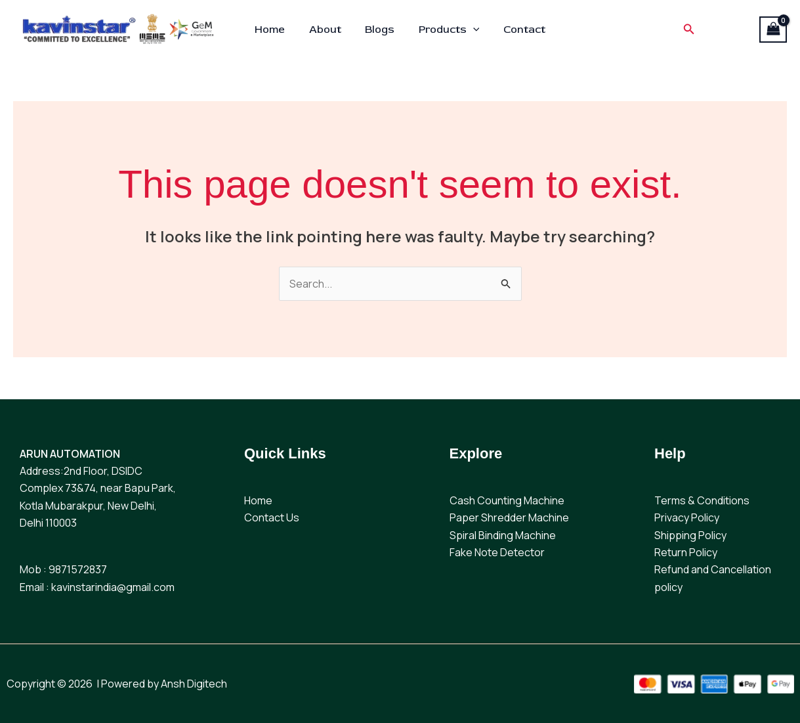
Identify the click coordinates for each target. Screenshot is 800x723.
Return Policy (685, 552)
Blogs (379, 29)
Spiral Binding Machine (503, 535)
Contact (518, 29)
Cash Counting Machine (507, 500)
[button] (682, 29)
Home (276, 29)
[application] (469, 30)
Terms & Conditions (701, 500)
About (328, 29)
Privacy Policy (686, 517)
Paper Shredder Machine (509, 517)
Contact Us (271, 517)
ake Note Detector (500, 552)
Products (445, 30)
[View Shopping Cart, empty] (773, 29)
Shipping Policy (690, 535)
